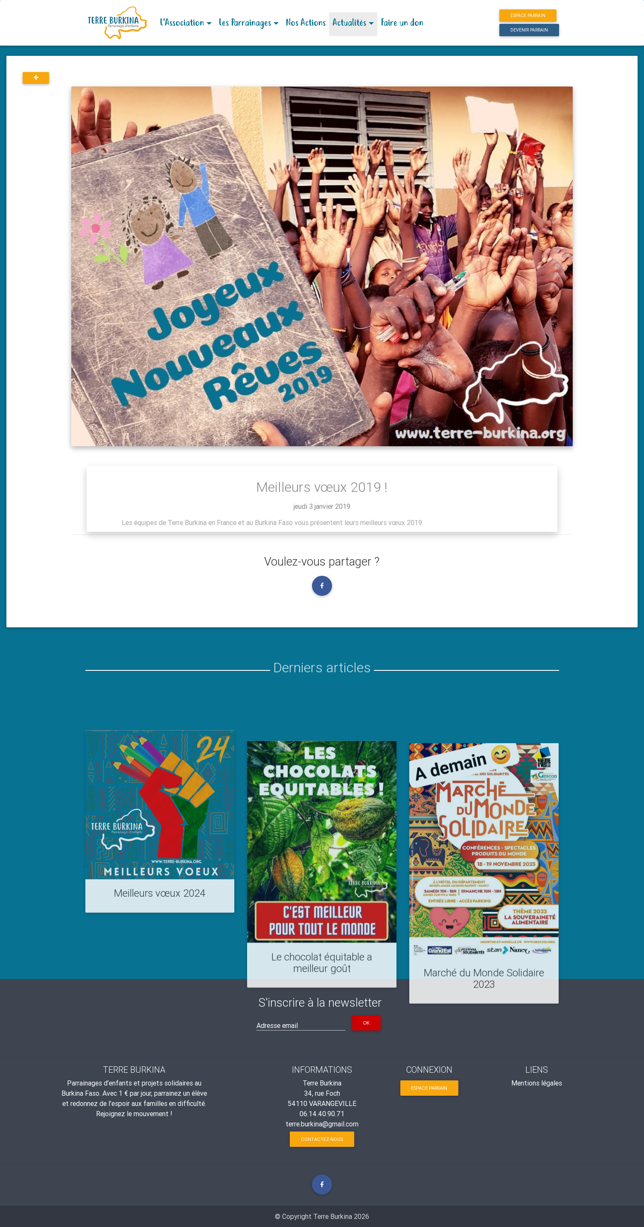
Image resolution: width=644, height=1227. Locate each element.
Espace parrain (527, 15)
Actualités (349, 23)
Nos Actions (306, 23)
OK (366, 1022)
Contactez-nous (322, 1139)
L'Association (182, 23)
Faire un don (402, 23)
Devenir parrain (529, 30)
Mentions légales (536, 1083)
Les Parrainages (245, 23)
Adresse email (277, 1025)
